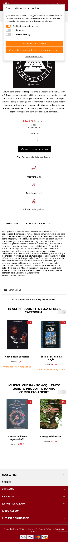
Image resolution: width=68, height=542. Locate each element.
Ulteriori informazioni (34, 56)
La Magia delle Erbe (50, 436)
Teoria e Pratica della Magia (50, 358)
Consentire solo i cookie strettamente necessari (34, 50)
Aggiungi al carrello (34, 149)
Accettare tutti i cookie (34, 43)
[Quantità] (32, 139)
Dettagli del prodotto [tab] (38, 223)
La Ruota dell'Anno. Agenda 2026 (17, 438)
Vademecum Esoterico (17, 356)
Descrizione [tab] (12, 223)
